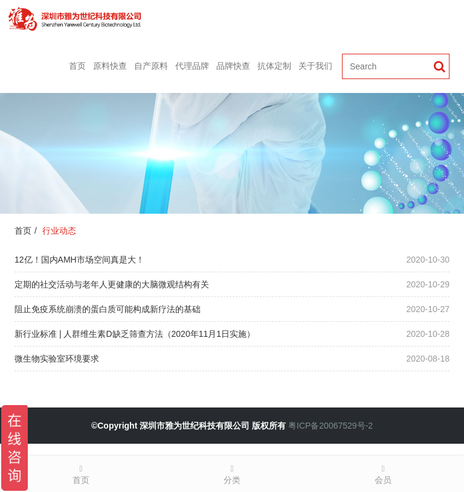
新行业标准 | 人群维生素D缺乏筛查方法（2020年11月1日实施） (134, 334)
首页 (77, 66)
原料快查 (110, 66)
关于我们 (315, 66)
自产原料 (151, 66)
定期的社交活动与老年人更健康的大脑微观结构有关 (111, 284)
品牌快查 (233, 66)
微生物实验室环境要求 (56, 358)
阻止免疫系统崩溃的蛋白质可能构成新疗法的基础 (107, 309)
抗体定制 (274, 66)
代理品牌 (192, 66)
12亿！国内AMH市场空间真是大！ (79, 259)
